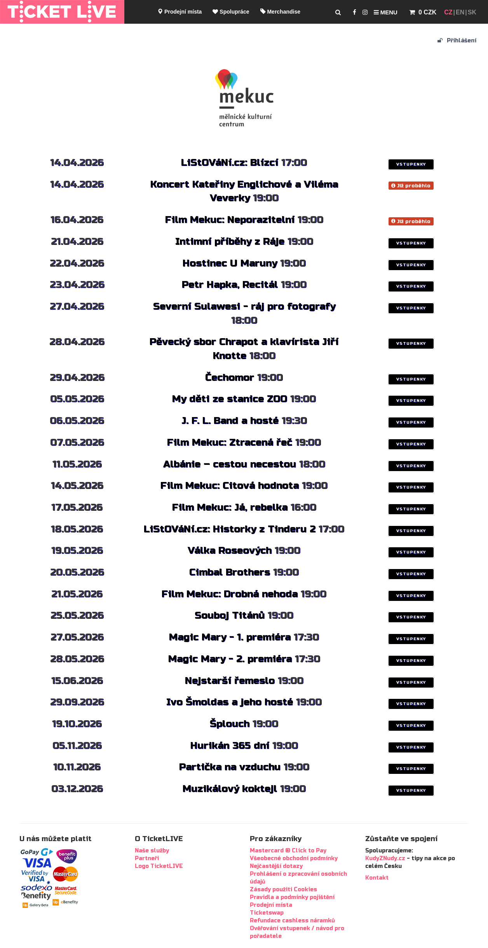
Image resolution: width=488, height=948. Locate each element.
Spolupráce (231, 12)
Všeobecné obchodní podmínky (294, 858)
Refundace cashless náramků (292, 920)
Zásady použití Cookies (283, 889)
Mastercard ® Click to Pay (288, 850)
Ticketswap (267, 913)
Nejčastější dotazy (276, 866)
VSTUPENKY (411, 164)
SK (472, 12)
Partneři (147, 858)
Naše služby (152, 850)
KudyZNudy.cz (385, 858)
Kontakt (377, 878)
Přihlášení (456, 40)
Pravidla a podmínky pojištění (292, 897)
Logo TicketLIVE (159, 866)
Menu (385, 12)
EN (460, 12)
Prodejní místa (179, 12)
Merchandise (280, 12)
